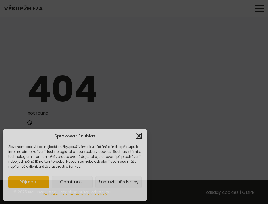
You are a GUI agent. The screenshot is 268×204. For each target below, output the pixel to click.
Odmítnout (72, 182)
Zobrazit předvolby (118, 182)
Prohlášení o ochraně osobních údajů (75, 194)
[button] (139, 136)
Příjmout (28, 182)
